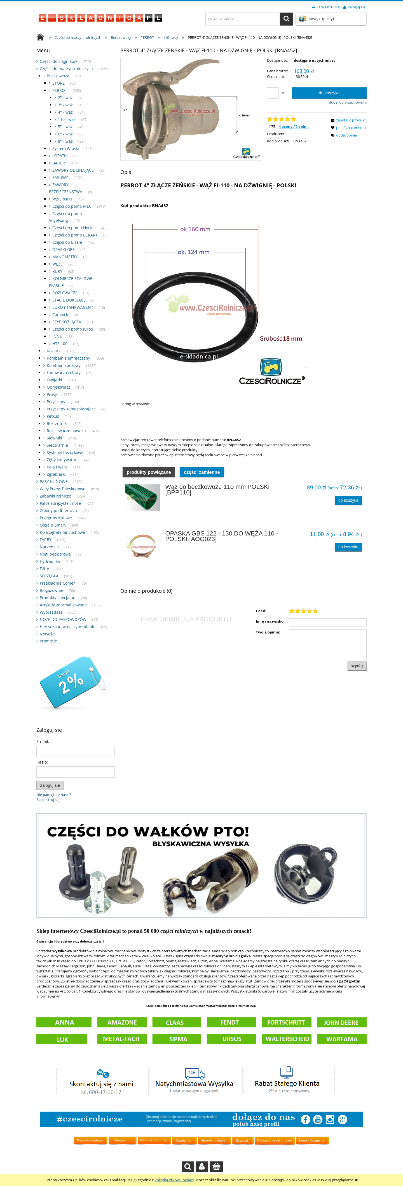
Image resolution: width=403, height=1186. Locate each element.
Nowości (47, 634)
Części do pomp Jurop (72, 329)
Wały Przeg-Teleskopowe (62, 488)
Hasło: (42, 762)
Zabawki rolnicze (55, 496)
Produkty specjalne (57, 597)
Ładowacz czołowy (64, 372)
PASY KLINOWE (54, 481)
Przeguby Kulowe (56, 517)
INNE (57, 336)
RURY (57, 271)
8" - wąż (65, 141)
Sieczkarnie (57, 445)
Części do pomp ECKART (75, 235)
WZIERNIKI (62, 199)
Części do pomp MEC (72, 206)
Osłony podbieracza (58, 510)
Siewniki (54, 438)
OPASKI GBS (63, 249)
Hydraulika (50, 561)
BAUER (58, 163)
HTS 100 (59, 343)
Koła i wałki (57, 467)
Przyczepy (56, 401)
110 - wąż (67, 119)
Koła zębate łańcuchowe (62, 532)
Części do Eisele (67, 242)
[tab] (149, 472)
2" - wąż (65, 97)
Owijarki (54, 379)
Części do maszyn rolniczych (66, 68)
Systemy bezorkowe (65, 452)
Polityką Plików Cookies (174, 1179)
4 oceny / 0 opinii (294, 126)
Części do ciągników (58, 61)
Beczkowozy (58, 75)
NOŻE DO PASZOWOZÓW (63, 619)
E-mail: (42, 741)
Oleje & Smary (53, 525)
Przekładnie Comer (57, 583)
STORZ (58, 83)
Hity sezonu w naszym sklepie (67, 626)
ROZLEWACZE (65, 292)
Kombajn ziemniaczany (68, 358)
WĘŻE (57, 264)
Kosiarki (54, 350)
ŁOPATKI (60, 155)
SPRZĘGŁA (49, 575)
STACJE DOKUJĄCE (69, 300)
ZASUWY (60, 177)
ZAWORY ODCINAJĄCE (73, 170)
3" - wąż (65, 104)
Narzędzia (49, 546)
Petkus (53, 416)
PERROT (59, 90)
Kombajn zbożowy (64, 365)
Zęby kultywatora (63, 459)
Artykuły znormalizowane (63, 605)
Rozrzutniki (57, 423)
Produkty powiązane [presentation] (149, 472)
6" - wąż (65, 134)
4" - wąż (65, 112)
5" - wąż (65, 126)
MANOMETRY (65, 256)
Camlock (60, 314)
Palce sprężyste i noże (60, 503)
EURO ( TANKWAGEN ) (72, 307)
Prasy (52, 394)
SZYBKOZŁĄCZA (66, 321)
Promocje (48, 641)
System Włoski (65, 148)
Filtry (44, 568)
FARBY (45, 539)
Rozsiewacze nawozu (66, 430)
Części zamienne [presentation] (202, 472)
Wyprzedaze (51, 612)
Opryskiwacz (58, 387)
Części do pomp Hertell (74, 227)
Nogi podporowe (55, 554)
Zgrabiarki (56, 474)
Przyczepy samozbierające (71, 409)
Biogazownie (51, 590)
